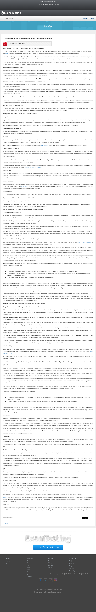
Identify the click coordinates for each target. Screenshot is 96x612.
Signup (85, 18)
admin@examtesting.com (50, 1)
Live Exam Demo (28, 567)
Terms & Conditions (50, 589)
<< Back (5, 523)
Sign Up (8, 561)
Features (30, 558)
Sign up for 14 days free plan (48, 547)
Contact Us (72, 558)
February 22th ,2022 (17, 44)
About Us (71, 563)
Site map (71, 568)
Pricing (50, 558)
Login (92, 18)
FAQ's (71, 561)
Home (8, 558)
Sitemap (59, 589)
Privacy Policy (38, 589)
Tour (28, 572)
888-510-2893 (92, 8)
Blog (70, 566)
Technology (72, 571)
